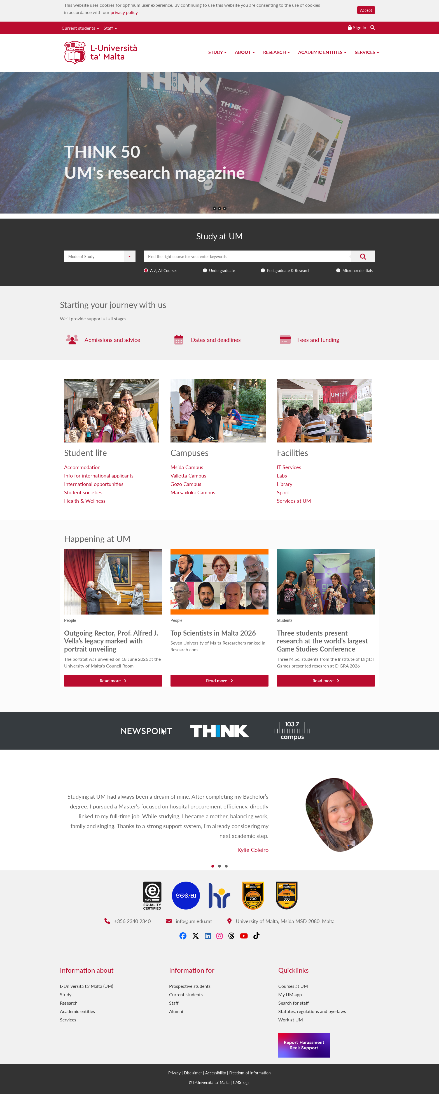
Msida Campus (187, 466)
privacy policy (124, 12)
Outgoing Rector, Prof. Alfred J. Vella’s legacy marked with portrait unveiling (111, 641)
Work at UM (290, 1019)
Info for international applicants (99, 475)
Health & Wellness (85, 500)
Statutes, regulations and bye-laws (312, 1011)
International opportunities (93, 483)
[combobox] (259, 263)
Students (284, 620)
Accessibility (215, 1073)
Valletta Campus (188, 475)
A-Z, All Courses (163, 270)
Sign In (359, 27)
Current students (80, 28)
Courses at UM (293, 986)
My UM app (290, 994)
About (245, 52)
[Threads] (231, 936)
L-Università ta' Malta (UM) (86, 986)
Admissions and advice (112, 340)
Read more (113, 680)
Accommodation (82, 466)
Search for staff (293, 1003)
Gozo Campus (186, 483)
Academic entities (322, 52)
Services (367, 52)
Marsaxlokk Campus (193, 492)
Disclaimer (193, 1073)
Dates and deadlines (216, 340)
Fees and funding (318, 340)
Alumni (176, 1011)
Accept (366, 10)
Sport (283, 492)
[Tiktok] (256, 936)
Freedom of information (250, 1073)
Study (217, 52)
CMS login (242, 1082)
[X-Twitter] (195, 936)
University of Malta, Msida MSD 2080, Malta (281, 920)
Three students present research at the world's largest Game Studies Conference (322, 641)
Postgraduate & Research (288, 270)
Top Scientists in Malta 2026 (213, 633)
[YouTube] (244, 936)
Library (284, 483)
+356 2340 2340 (127, 920)
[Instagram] (219, 936)
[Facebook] (182, 936)
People (70, 620)
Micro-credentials (357, 270)
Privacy (174, 1073)
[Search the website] (372, 27)
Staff (110, 28)
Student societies (83, 492)
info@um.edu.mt (189, 920)
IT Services (289, 466)
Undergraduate (222, 270)
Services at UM (294, 500)
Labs (282, 475)
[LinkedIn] (208, 936)
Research (276, 52)
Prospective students (190, 986)
